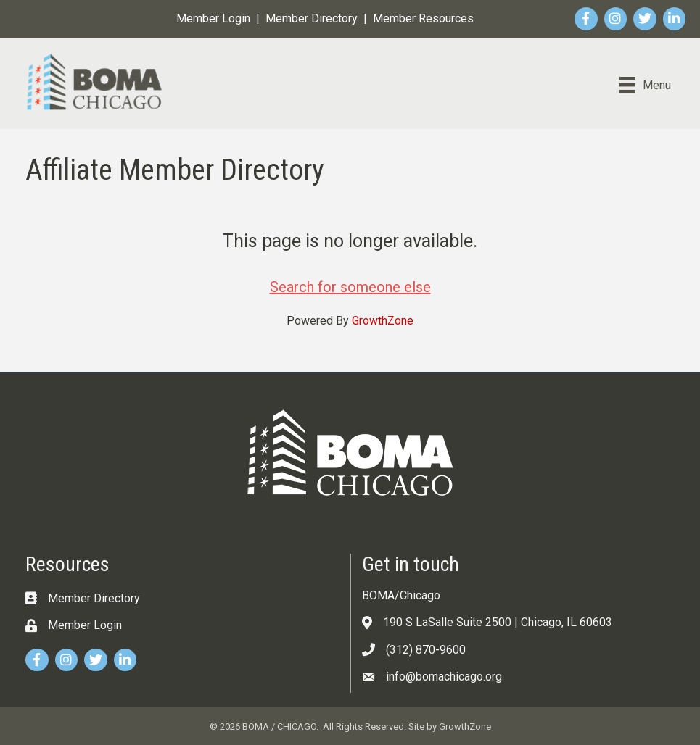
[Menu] (645, 85)
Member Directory (311, 18)
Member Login (213, 18)
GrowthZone (382, 321)
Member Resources (423, 18)
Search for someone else (350, 287)
